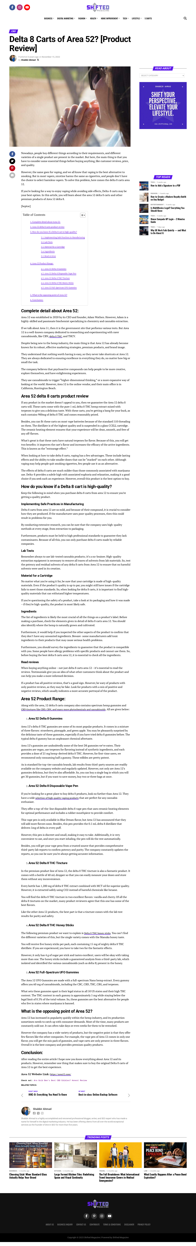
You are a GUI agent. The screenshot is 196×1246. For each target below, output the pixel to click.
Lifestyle (136, 18)
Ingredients (49, 251)
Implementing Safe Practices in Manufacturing (64, 237)
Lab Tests (48, 242)
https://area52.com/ (62, 1078)
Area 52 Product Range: (43, 263)
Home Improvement (109, 18)
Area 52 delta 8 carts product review (48, 226)
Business (48, 18)
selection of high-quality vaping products (59, 802)
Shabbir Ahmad (28, 60)
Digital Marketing (65, 18)
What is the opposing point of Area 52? (49, 294)
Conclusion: (37, 299)
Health (93, 18)
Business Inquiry (65, 1228)
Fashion (81, 18)
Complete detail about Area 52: (46, 221)
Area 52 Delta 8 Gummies (55, 269)
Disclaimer (129, 1228)
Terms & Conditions (112, 1228)
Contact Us (81, 1228)
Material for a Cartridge (54, 247)
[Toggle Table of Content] (81, 215)
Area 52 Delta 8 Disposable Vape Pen (60, 273)
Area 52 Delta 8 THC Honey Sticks (59, 283)
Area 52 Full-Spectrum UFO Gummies (60, 287)
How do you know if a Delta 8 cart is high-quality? (54, 231)
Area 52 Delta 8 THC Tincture (57, 278)
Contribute (95, 1228)
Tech (125, 18)
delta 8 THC (56, 336)
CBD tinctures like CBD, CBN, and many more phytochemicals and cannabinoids (68, 709)
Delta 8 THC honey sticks (99, 937)
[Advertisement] (163, 151)
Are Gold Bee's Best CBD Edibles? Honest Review (60, 1084)
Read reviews (50, 256)
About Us (50, 1228)
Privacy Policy (144, 1228)
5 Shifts (148, 18)
